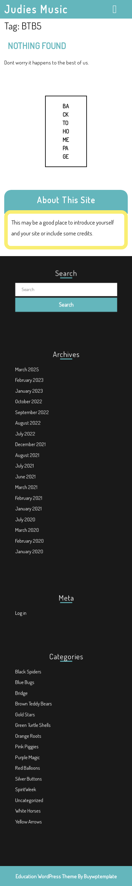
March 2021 (37, 478)
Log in (33, 611)
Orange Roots (38, 737)
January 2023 (39, 407)
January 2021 (38, 494)
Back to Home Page (57, 128)
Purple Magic (37, 753)
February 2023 (39, 400)
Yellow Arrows (38, 800)
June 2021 (36, 471)
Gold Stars (36, 721)
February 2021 (39, 487)
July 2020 (36, 502)
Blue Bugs (36, 697)
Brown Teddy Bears (42, 713)
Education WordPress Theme (46, 876)
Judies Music (36, 9)
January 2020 (39, 526)
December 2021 (40, 447)
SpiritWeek (36, 777)
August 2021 (37, 455)
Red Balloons (38, 760)
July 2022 (36, 439)
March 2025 (37, 392)
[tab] (116, 9)
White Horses (38, 792)
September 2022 (41, 423)
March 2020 (37, 510)
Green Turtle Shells (42, 729)
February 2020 (39, 518)
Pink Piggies (37, 745)
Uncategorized (39, 784)
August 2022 (38, 431)
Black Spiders (38, 689)
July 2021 (35, 463)
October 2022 (39, 415)
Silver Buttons (38, 769)
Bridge (33, 705)
